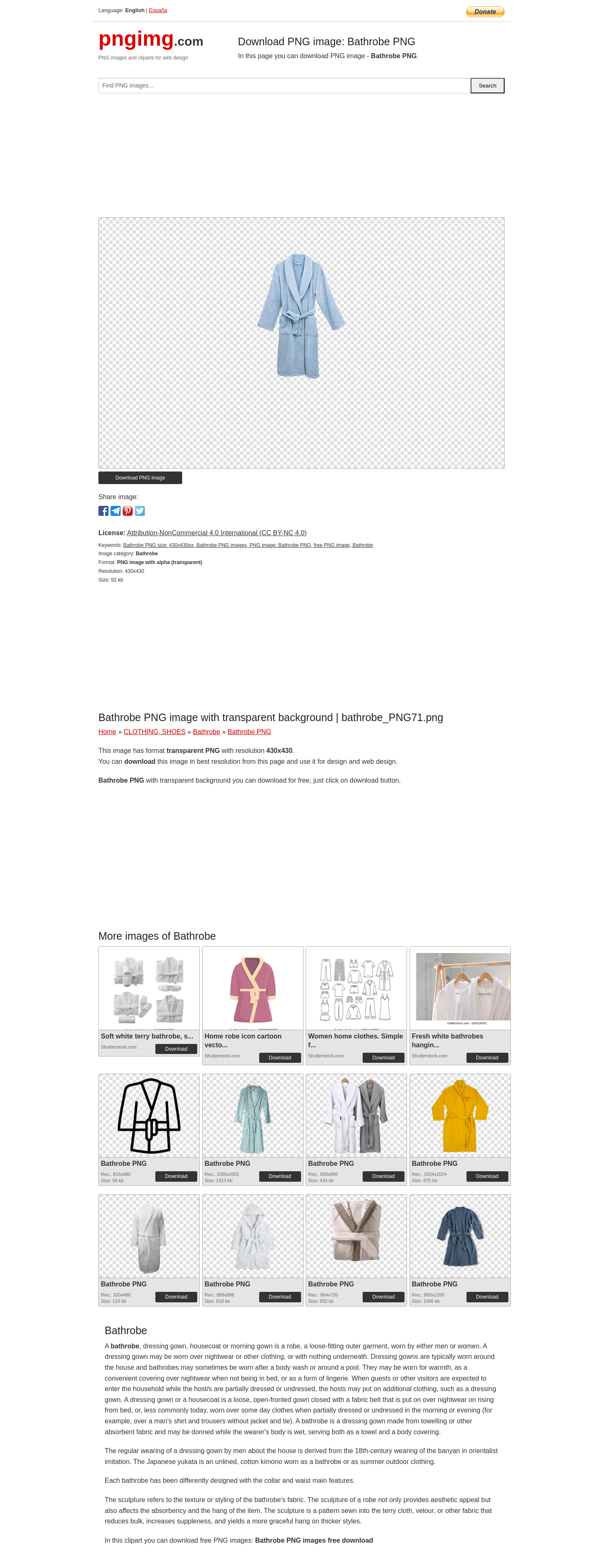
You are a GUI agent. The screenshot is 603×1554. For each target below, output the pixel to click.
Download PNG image (140, 478)
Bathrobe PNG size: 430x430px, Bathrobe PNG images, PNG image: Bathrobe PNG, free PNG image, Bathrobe (248, 545)
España (158, 10)
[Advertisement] (301, 158)
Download (176, 1049)
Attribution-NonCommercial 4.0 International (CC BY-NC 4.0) (217, 532)
